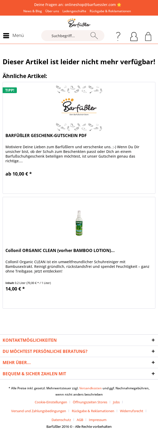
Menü (13, 34)
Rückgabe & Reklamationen (110, 11)
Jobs (116, 402)
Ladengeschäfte (74, 11)
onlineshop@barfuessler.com (90, 4)
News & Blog (32, 11)
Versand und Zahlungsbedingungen (38, 411)
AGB (80, 419)
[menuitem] (32, 11)
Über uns (52, 11)
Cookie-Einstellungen (51, 402)
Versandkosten (90, 388)
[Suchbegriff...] (72, 35)
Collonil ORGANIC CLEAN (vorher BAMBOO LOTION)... (60, 250)
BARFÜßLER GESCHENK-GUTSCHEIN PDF (46, 135)
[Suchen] (94, 35)
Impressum (97, 419)
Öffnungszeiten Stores (90, 402)
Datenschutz (61, 419)
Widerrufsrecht (131, 411)
